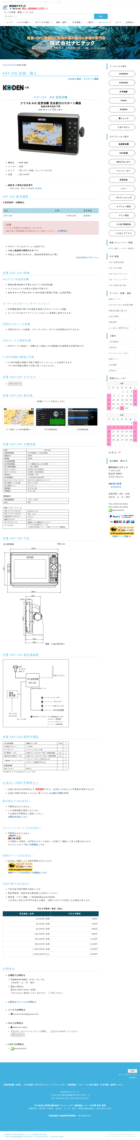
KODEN (12, 65)
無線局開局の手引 (85, 257)
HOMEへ (133, 1078)
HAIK (134, 1136)
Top (4, 65)
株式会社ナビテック (24, 1134)
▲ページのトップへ (128, 1074)
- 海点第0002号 (70, 1116)
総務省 (38, 188)
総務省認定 (116, 487)
